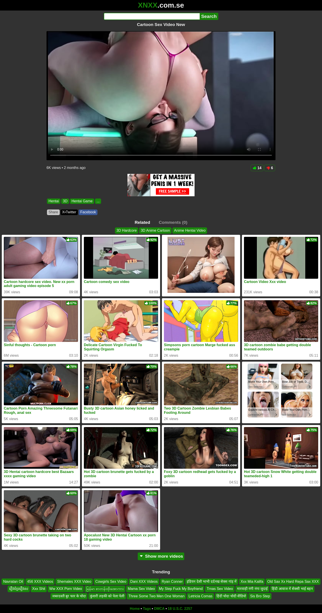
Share (53, 212)
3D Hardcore (127, 230)
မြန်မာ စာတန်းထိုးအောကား (105, 589)
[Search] (152, 16)
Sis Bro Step (260, 596)
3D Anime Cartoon (155, 230)
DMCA (159, 609)
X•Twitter (69, 212)
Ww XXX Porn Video (65, 589)
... (98, 201)
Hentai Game (82, 201)
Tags (147, 609)
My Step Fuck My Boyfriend (181, 589)
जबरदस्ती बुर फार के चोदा (69, 596)
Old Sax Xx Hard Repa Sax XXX (293, 581)
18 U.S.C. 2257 (180, 609)
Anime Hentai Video (189, 230)
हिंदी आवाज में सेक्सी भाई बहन (292, 589)
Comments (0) (173, 222)
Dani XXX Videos (144, 581)
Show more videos (161, 556)
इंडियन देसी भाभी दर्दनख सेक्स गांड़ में (212, 581)
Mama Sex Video (141, 589)
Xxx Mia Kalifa (252, 581)
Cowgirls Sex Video (110, 581)
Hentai (54, 201)
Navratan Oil (13, 581)
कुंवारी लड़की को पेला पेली (107, 596)
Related (142, 222)
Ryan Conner (172, 581)
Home (135, 609)
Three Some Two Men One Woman (156, 596)
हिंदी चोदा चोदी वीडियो (231, 596)
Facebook (88, 212)
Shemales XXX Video (74, 581)
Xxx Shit (38, 589)
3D (65, 201)
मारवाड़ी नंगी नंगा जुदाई (252, 589)
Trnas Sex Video (220, 589)
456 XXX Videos (40, 581)
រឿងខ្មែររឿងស (18, 589)
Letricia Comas (200, 596)
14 (257, 168)
